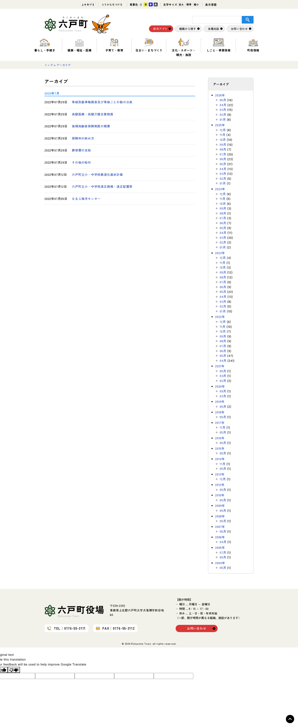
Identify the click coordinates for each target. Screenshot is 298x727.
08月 (223, 149)
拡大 (181, 4)
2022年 (220, 316)
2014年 (220, 459)
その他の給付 (81, 162)
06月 (223, 159)
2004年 (220, 563)
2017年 (220, 422)
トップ (48, 65)
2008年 (220, 516)
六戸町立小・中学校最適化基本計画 (97, 174)
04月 (223, 105)
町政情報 (253, 45)
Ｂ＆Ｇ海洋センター (86, 198)
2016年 (220, 438)
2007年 (220, 526)
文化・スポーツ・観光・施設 (184, 47)
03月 (223, 109)
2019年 (220, 401)
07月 (223, 154)
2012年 (220, 484)
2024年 (220, 189)
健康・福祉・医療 (79, 45)
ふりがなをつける (112, 4)
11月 (222, 134)
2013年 (220, 474)
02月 (223, 114)
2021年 (220, 366)
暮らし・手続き (44, 45)
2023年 (220, 253)
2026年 (220, 95)
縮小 (196, 4)
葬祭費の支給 (81, 150)
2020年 (220, 386)
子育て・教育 (114, 45)
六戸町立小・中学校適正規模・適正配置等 (102, 186)
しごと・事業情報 (219, 45)
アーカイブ (64, 65)
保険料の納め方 (83, 138)
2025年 (220, 125)
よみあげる (88, 4)
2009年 (220, 505)
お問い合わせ (196, 628)
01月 (223, 119)
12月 (223, 130)
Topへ (290, 719)
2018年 (220, 412)
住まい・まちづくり (149, 45)
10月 (223, 139)
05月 (223, 100)
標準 (189, 4)
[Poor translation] (14, 670)
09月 (223, 144)
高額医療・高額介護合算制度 (92, 114)
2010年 (220, 495)
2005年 (220, 547)
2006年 (220, 537)
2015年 (220, 448)
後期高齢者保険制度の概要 (91, 126)
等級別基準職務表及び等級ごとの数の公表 (102, 102)
